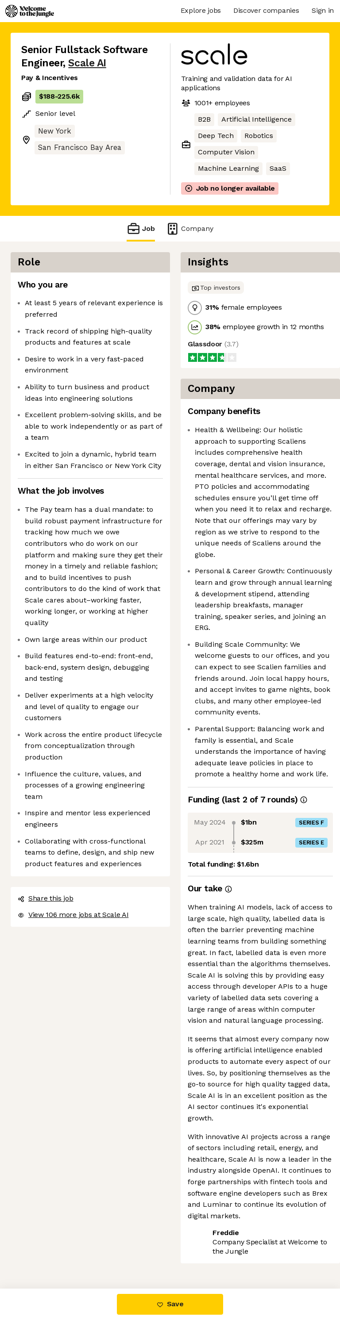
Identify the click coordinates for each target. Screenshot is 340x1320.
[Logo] (29, 11)
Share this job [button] (45, 898)
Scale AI (87, 63)
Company (189, 228)
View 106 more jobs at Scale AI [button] (73, 914)
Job (141, 228)
